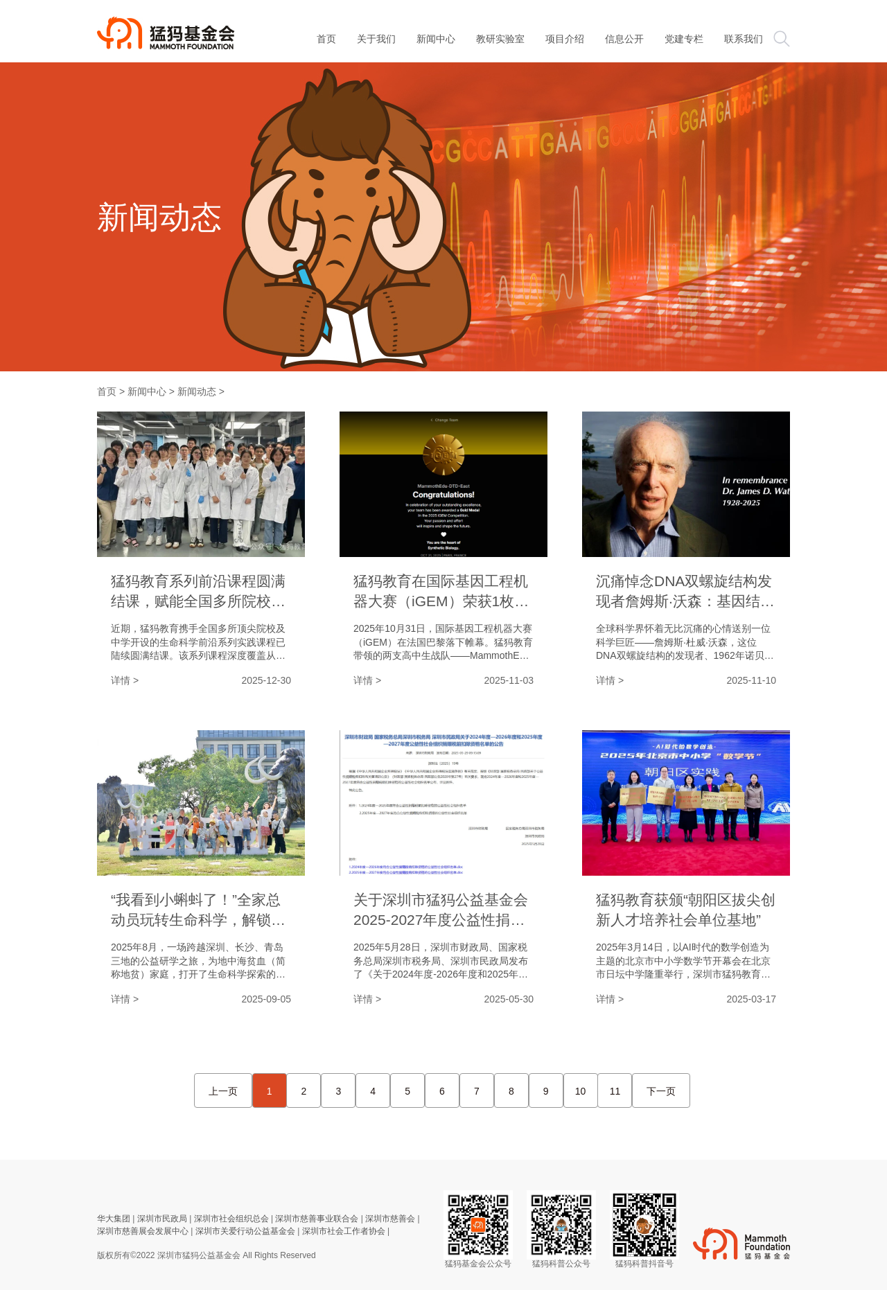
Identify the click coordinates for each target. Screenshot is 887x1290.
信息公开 (624, 38)
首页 (106, 391)
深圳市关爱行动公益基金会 (245, 1231)
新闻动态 (196, 391)
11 (615, 1091)
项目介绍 (564, 38)
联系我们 (743, 38)
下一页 (661, 1091)
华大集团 (113, 1218)
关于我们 (376, 38)
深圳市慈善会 (390, 1218)
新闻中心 (435, 38)
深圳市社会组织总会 (231, 1218)
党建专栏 (684, 38)
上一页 (223, 1091)
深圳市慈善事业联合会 (316, 1218)
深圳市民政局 (162, 1218)
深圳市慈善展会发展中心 (142, 1231)
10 (580, 1091)
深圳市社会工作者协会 (343, 1231)
